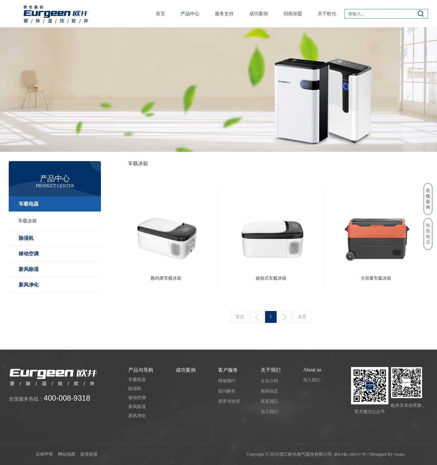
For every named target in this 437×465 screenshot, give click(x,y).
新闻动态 (269, 391)
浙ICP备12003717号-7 (351, 454)
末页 (302, 316)
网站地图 (67, 454)
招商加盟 (292, 13)
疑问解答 (226, 391)
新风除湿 (29, 269)
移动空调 (29, 253)
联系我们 (269, 401)
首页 (160, 13)
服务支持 (224, 13)
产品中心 (190, 13)
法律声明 (45, 454)
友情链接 (89, 454)
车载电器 (29, 204)
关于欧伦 (327, 13)
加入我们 (269, 411)
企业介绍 (269, 381)
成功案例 (258, 13)
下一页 (285, 317)
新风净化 (29, 284)
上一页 (257, 317)
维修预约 (226, 381)
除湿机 (26, 238)
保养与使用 (229, 401)
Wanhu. (400, 454)
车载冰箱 (27, 220)
